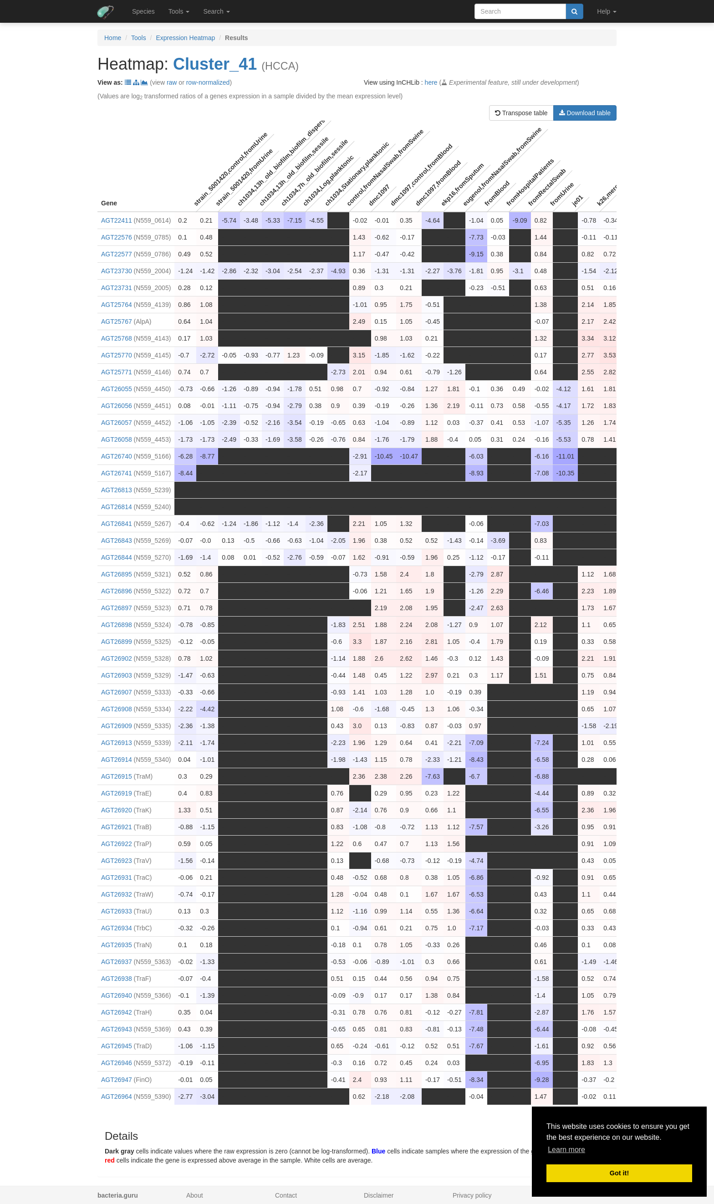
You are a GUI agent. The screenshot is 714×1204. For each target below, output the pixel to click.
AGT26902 (116, 658)
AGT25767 (116, 321)
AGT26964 (116, 1096)
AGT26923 (116, 860)
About (194, 1195)
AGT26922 (116, 843)
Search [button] (216, 11)
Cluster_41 (215, 64)
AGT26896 (116, 591)
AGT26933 (116, 911)
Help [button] (607, 11)
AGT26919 (116, 793)
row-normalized (208, 82)
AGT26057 (116, 422)
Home (112, 37)
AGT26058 (116, 439)
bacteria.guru (117, 1195)
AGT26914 (116, 759)
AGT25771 (116, 372)
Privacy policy (472, 1195)
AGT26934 (116, 928)
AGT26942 (116, 1012)
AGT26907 (116, 692)
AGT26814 (116, 506)
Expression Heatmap (185, 37)
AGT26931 (116, 877)
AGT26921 (116, 827)
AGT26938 (116, 978)
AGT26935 (116, 945)
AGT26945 (116, 1046)
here (431, 82)
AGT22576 (116, 237)
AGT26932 (116, 894)
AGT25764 (116, 304)
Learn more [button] (566, 1149)
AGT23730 (116, 271)
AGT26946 (116, 1062)
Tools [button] (179, 11)
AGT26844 (116, 557)
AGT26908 (116, 709)
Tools (138, 37)
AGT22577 (116, 254)
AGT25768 (116, 338)
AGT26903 (116, 675)
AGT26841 (116, 523)
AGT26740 (116, 456)
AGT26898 (116, 624)
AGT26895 (116, 574)
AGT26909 (116, 726)
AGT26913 (116, 742)
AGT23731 (116, 287)
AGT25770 (116, 355)
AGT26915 (116, 776)
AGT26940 (116, 995)
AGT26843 (116, 540)
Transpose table (521, 113)
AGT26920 (116, 810)
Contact (286, 1195)
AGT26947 (116, 1079)
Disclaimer (378, 1195)
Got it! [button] (619, 1173)
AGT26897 (116, 608)
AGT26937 (116, 961)
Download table (585, 113)
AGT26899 (116, 641)
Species (143, 11)
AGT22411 (116, 220)
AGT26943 (116, 1029)
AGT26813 (116, 490)
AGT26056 (116, 405)
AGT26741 (116, 473)
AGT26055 (116, 389)
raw (172, 82)
